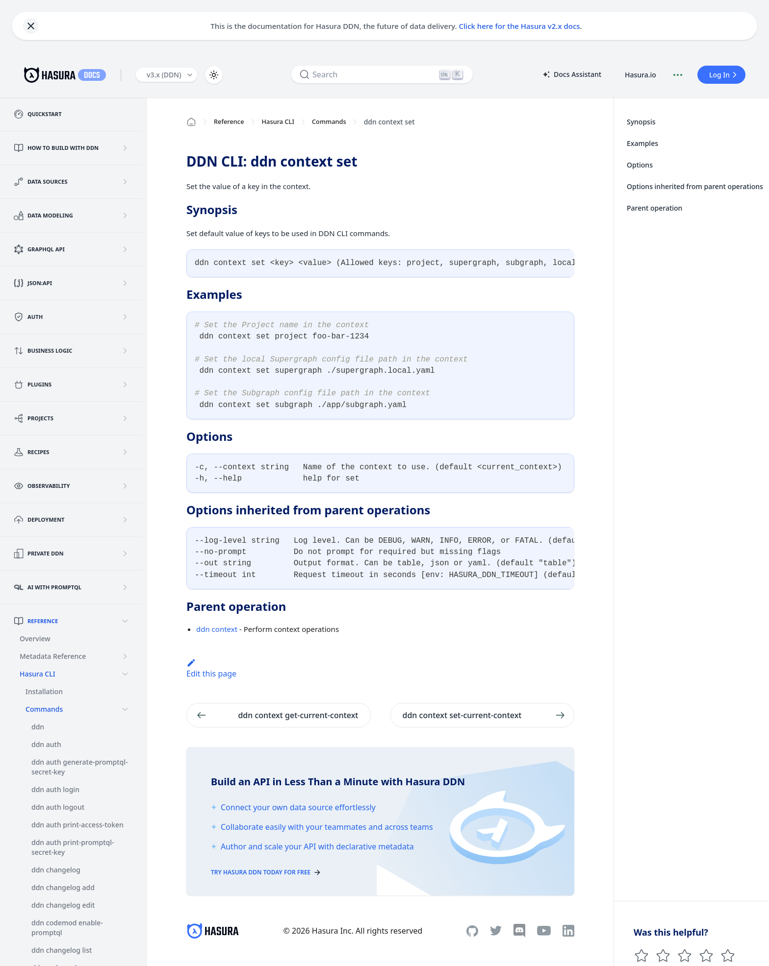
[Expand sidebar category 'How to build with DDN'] (125, 148)
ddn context (216, 629)
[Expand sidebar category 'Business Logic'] (125, 351)
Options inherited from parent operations (695, 186)
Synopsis (641, 121)
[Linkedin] (568, 931)
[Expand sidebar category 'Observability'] (125, 486)
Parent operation (654, 208)
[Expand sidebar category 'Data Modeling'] (125, 215)
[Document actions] (678, 75)
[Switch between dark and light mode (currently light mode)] (214, 75)
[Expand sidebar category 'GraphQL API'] (125, 249)
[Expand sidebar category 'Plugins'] (125, 384)
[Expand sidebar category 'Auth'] (125, 317)
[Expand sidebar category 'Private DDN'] (125, 553)
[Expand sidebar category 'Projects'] (125, 418)
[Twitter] (496, 931)
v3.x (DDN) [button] (164, 74)
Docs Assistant (571, 75)
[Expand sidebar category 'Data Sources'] (125, 182)
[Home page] (191, 122)
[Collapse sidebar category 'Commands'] (125, 709)
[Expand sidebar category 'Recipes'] (125, 452)
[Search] (382, 74)
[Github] (472, 931)
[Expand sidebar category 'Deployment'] (125, 520)
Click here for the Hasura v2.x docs (519, 26)
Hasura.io (640, 74)
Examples (642, 143)
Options (640, 164)
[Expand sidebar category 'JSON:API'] (125, 283)
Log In (724, 75)
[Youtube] (544, 931)
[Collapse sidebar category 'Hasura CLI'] (125, 674)
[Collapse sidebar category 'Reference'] (125, 621)
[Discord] (519, 931)
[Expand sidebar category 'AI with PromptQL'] (125, 587)
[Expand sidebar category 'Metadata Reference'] (125, 656)
